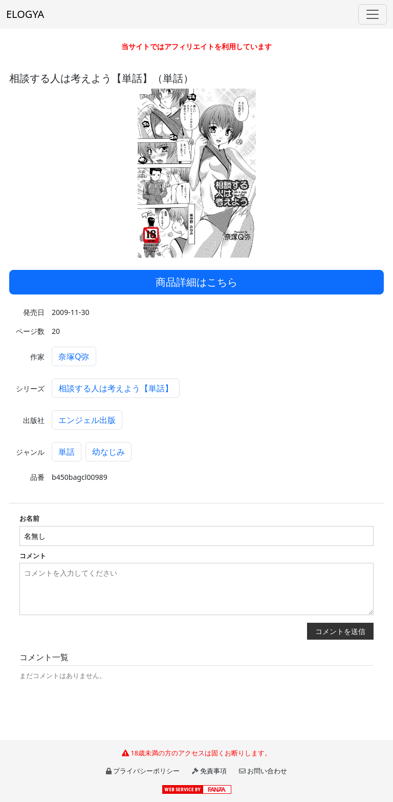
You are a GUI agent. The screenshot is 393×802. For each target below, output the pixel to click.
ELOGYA (25, 14)
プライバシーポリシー (146, 770)
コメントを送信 (340, 631)
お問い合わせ (267, 770)
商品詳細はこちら (196, 282)
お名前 (29, 518)
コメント (32, 555)
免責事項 (213, 770)
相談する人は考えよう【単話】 (115, 388)
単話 (66, 451)
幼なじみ (108, 451)
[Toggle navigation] (372, 14)
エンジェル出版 (87, 420)
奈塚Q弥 (74, 356)
